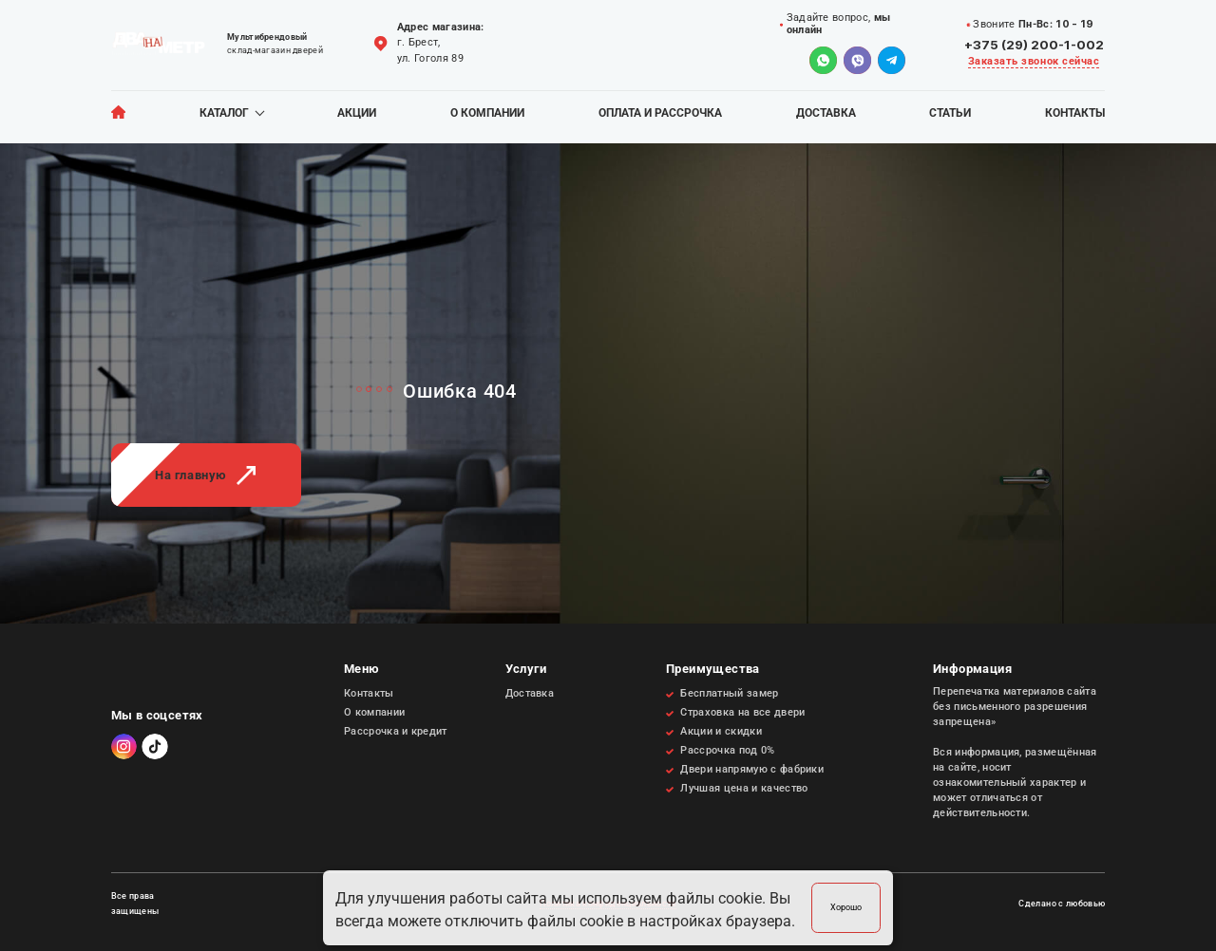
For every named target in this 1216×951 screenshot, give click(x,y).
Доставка (826, 113)
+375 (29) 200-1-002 (1034, 44)
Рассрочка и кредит (395, 731)
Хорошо (846, 907)
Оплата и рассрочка (660, 113)
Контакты (1075, 113)
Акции (356, 113)
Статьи (950, 113)
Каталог (224, 113)
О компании (487, 113)
